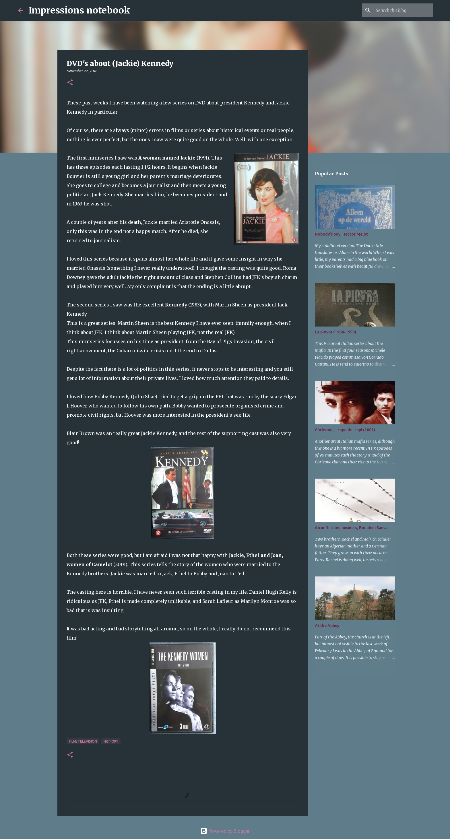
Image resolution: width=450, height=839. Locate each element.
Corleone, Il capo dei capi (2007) (345, 430)
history (111, 741)
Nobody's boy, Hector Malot (341, 234)
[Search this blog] (403, 10)
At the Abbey (327, 625)
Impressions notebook (79, 10)
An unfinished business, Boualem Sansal (352, 527)
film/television (83, 741)
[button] (70, 83)
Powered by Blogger (225, 831)
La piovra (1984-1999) (335, 332)
